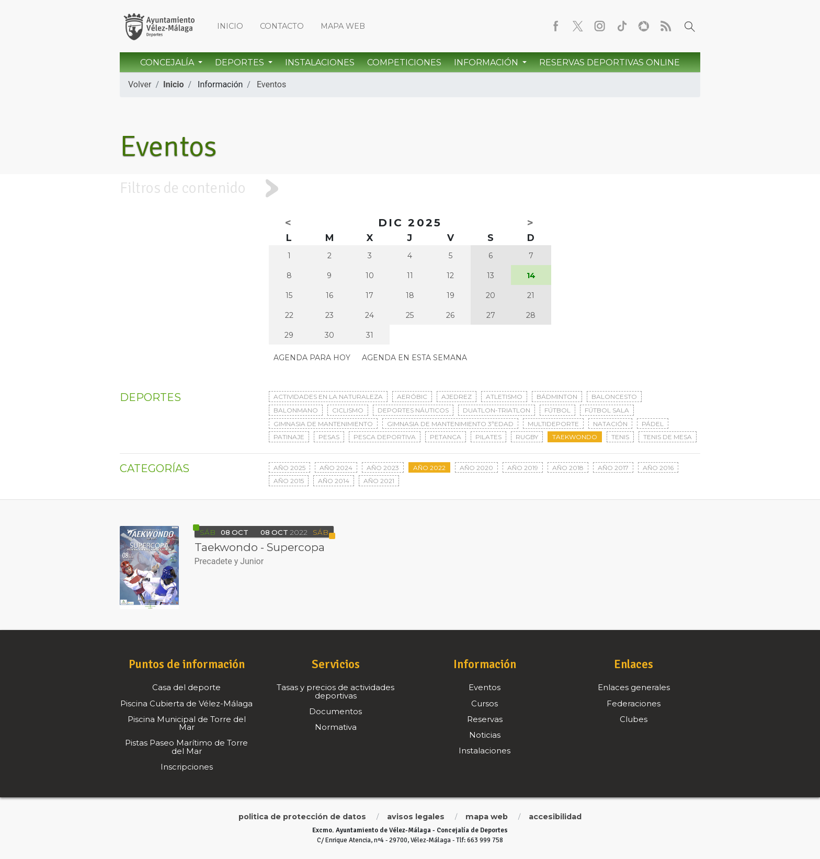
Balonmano (296, 410)
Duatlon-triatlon (496, 410)
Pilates (488, 437)
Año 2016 (658, 468)
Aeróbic (412, 396)
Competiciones (404, 62)
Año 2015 (289, 481)
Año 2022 (429, 468)
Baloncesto (614, 396)
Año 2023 (383, 468)
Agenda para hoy (312, 357)
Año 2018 (568, 468)
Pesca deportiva (385, 437)
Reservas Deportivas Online (609, 62)
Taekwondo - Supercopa (260, 547)
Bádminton (557, 396)
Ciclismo (347, 410)
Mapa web (343, 26)
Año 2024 (336, 468)
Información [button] (487, 62)
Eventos (271, 84)
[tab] (410, 188)
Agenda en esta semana (414, 357)
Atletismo (504, 396)
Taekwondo (574, 437)
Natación (610, 424)
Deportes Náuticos (413, 410)
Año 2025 (289, 468)
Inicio (230, 26)
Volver (139, 84)
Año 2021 (378, 481)
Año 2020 (476, 468)
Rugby (527, 437)
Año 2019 (522, 468)
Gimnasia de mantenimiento (323, 424)
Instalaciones (320, 62)
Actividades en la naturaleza (328, 396)
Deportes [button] (240, 62)
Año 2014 (333, 481)
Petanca (445, 437)
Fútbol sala (607, 410)
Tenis (620, 437)
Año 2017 (613, 468)
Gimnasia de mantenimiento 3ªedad (450, 424)
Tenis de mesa (667, 437)
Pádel (653, 424)
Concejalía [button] (168, 62)
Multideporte (553, 424)
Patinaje (289, 437)
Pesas (328, 437)
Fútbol (557, 410)
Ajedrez (456, 396)
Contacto (282, 26)
